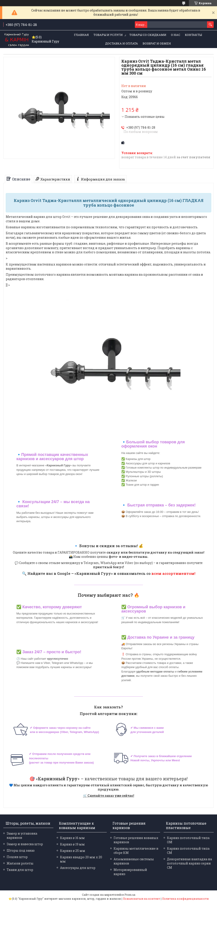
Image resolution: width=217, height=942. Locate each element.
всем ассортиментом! (173, 573)
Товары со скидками (147, 35)
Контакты (193, 35)
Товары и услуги (108, 35)
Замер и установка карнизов (22, 835)
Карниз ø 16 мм (72, 838)
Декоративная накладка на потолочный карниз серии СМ (189, 863)
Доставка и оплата (121, 43)
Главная (81, 35)
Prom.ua (129, 894)
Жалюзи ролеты (20, 863)
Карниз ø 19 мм (72, 844)
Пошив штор (17, 857)
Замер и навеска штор (25, 844)
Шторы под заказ (21, 850)
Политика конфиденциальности (185, 898)
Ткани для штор (20, 870)
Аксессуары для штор (77, 868)
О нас (175, 35)
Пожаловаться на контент (141, 898)
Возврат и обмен (157, 43)
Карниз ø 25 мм (72, 851)
